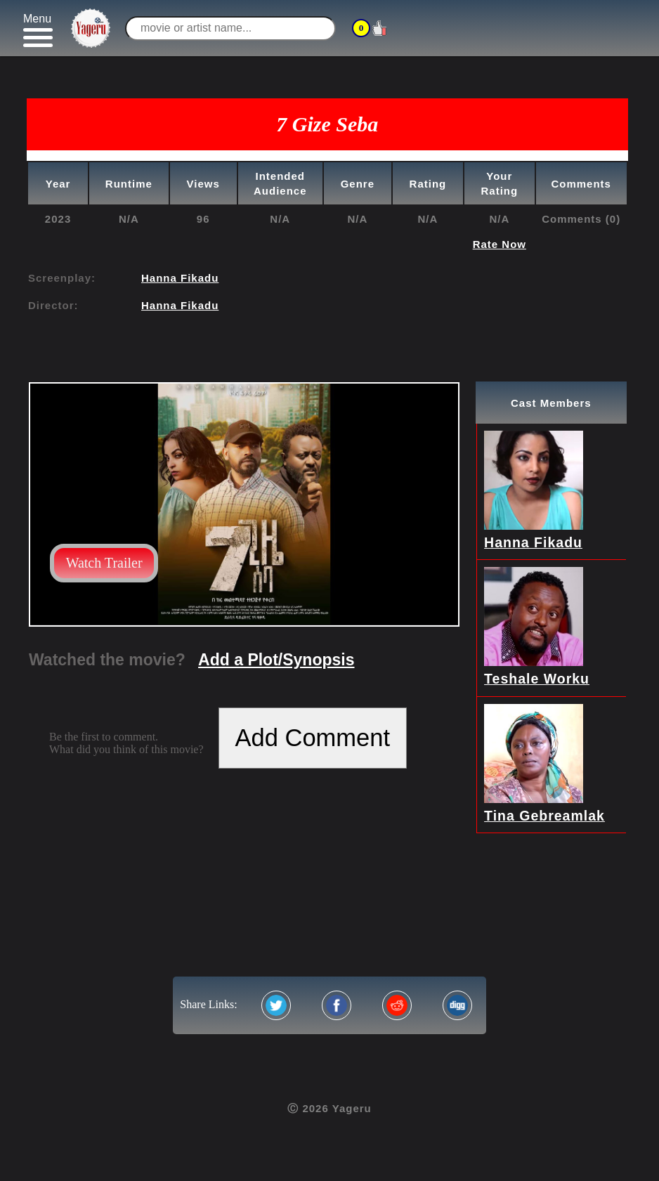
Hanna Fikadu (179, 278)
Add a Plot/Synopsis (276, 660)
